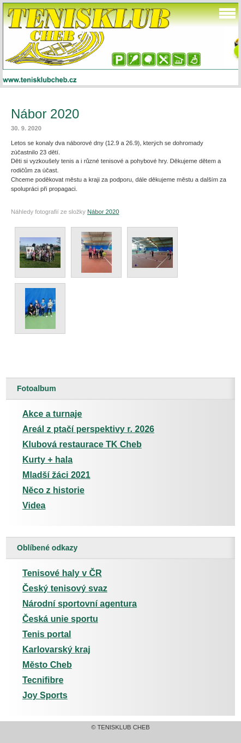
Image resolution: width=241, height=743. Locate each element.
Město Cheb (47, 664)
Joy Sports (45, 695)
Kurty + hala (47, 459)
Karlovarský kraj (56, 649)
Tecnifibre (42, 680)
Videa (33, 505)
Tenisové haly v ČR (62, 573)
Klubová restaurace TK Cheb (82, 444)
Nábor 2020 (103, 211)
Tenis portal (46, 634)
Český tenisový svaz (64, 588)
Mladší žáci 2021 (56, 475)
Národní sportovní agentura (79, 603)
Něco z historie (53, 490)
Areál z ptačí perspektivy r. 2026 (88, 429)
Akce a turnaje (52, 413)
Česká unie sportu (60, 619)
